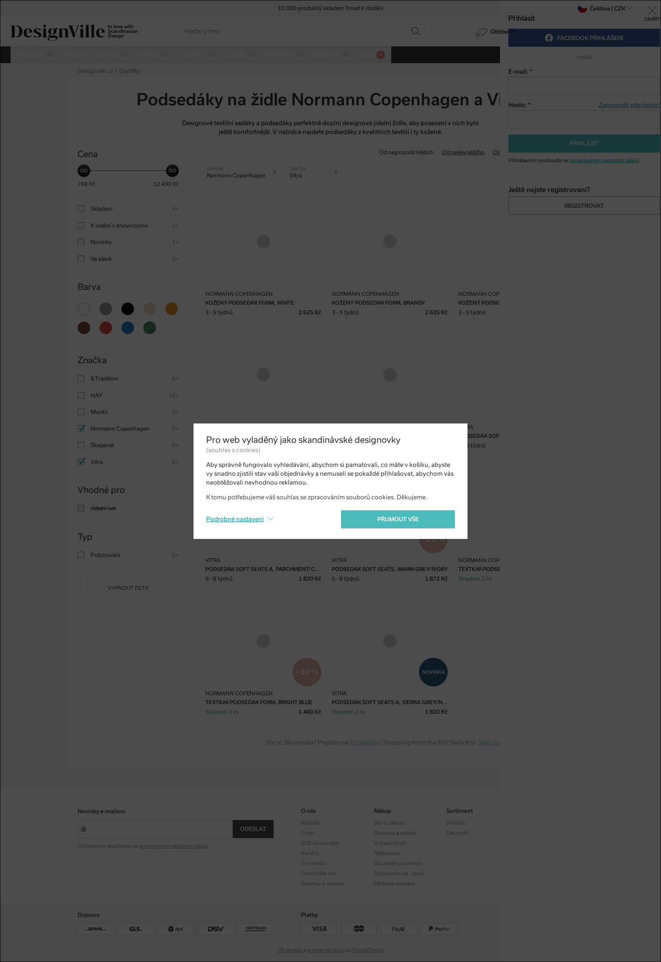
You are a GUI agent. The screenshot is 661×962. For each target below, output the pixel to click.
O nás (308, 833)
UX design (289, 950)
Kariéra (310, 853)
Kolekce (455, 823)
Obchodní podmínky (398, 863)
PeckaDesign (368, 950)
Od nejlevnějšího (463, 152)
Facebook (531, 833)
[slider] (84, 170)
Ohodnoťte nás (318, 873)
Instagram (531, 823)
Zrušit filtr (276, 169)
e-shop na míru (326, 950)
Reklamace (387, 853)
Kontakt (310, 823)
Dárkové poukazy (395, 884)
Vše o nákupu (390, 823)
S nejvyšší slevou (561, 152)
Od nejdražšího (512, 152)
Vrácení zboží (390, 843)
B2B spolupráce (320, 843)
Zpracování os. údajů (399, 873)
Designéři (458, 833)
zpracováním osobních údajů (173, 846)
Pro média (313, 863)
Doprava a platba (395, 833)
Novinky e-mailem (101, 811)
